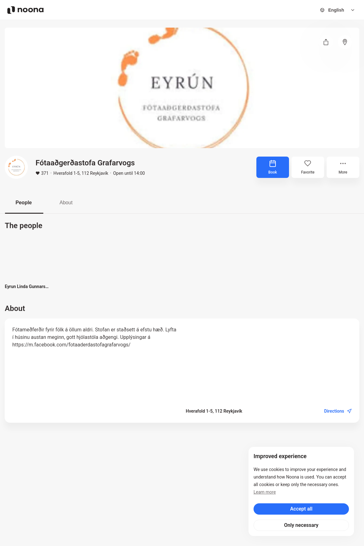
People (24, 202)
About (67, 202)
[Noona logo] (25, 10)
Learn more (265, 492)
